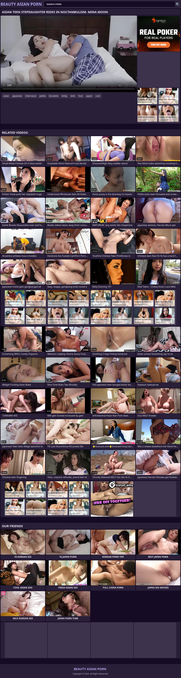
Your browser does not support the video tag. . (69, 54)
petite (42, 95)
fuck (80, 95)
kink (73, 95)
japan (89, 95)
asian (6, 95)
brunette (53, 95)
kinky (64, 95)
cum (98, 95)
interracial (30, 95)
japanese (17, 95)
